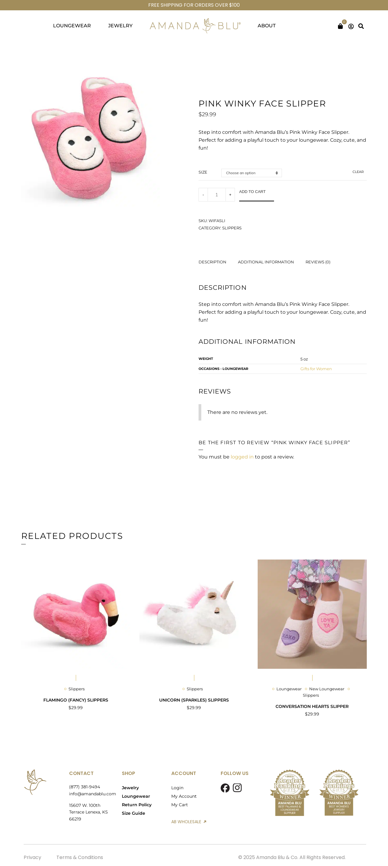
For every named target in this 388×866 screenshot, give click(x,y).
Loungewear (289, 688)
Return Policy (137, 804)
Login (177, 787)
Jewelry (130, 787)
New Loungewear (326, 688)
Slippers (232, 227)
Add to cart (252, 191)
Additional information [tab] (266, 261)
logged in (242, 457)
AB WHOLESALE (188, 822)
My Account (184, 796)
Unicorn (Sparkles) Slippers (194, 700)
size (203, 172)
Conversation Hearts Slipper (312, 706)
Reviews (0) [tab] (318, 261)
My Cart (179, 804)
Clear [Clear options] (358, 172)
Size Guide (133, 813)
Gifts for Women (316, 368)
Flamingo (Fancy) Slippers (75, 700)
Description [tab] (212, 261)
